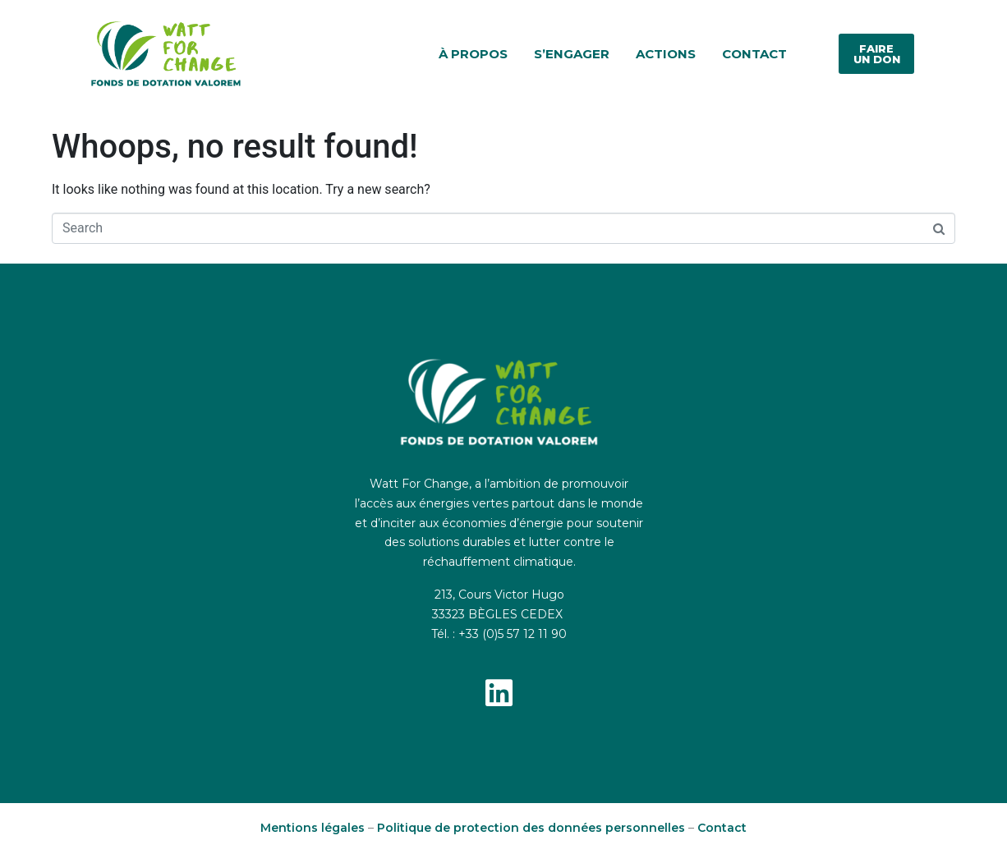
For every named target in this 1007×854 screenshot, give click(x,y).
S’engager (571, 54)
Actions (666, 54)
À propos (473, 54)
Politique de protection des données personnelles (531, 827)
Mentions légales (312, 827)
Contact (754, 54)
